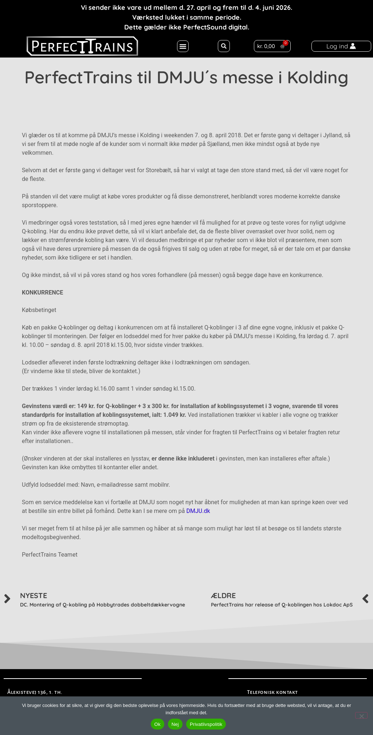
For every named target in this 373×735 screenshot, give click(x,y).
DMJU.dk (198, 510)
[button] (183, 46)
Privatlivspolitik (206, 724)
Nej (175, 724)
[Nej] (361, 715)
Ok (157, 724)
